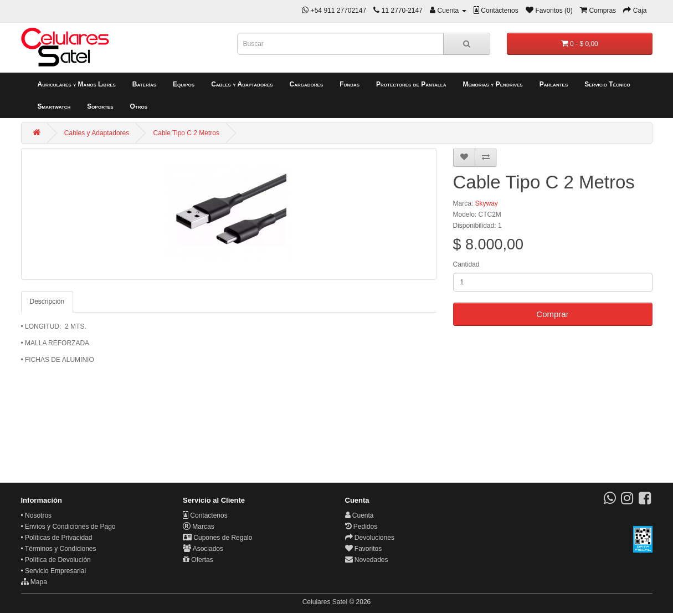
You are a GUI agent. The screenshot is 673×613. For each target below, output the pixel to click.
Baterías (144, 84)
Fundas (349, 84)
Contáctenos (205, 515)
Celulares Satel (324, 602)
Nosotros (38, 515)
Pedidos (361, 526)
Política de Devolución (58, 560)
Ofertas (198, 560)
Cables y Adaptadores (242, 84)
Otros (138, 106)
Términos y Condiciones (60, 549)
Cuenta (359, 515)
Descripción (47, 301)
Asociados (203, 549)
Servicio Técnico (607, 84)
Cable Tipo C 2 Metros (186, 133)
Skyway (486, 203)
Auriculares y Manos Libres (77, 84)
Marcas (198, 526)
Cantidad (466, 264)
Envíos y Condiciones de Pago (70, 526)
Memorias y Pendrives (492, 84)
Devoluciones (369, 538)
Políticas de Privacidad (58, 538)
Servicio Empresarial (55, 571)
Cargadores (306, 84)
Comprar (552, 314)
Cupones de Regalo (217, 538)
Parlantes (554, 84)
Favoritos (363, 549)
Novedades (366, 560)
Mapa (34, 582)
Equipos (183, 84)
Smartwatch (54, 106)
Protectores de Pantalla (411, 84)
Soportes (100, 106)
